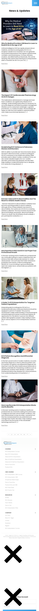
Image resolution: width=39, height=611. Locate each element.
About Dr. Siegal (9, 518)
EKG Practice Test (9, 490)
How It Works (8, 502)
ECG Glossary (8, 500)
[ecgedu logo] (6, 3)
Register (7, 525)
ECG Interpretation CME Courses (13, 474)
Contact (7, 520)
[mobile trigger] (35, 3)
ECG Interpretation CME (11, 477)
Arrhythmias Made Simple (12, 479)
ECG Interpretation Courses (12, 451)
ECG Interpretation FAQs (11, 508)
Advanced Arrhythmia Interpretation (14, 462)
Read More (4, 63)
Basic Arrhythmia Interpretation (13, 459)
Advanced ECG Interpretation (12, 456)
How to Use (8, 505)
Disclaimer (8, 523)
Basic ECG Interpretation (11, 454)
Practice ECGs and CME (11, 485)
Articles (7, 497)
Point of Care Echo (10, 464)
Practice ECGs (8, 467)
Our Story (7, 515)
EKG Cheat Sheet (9, 487)
